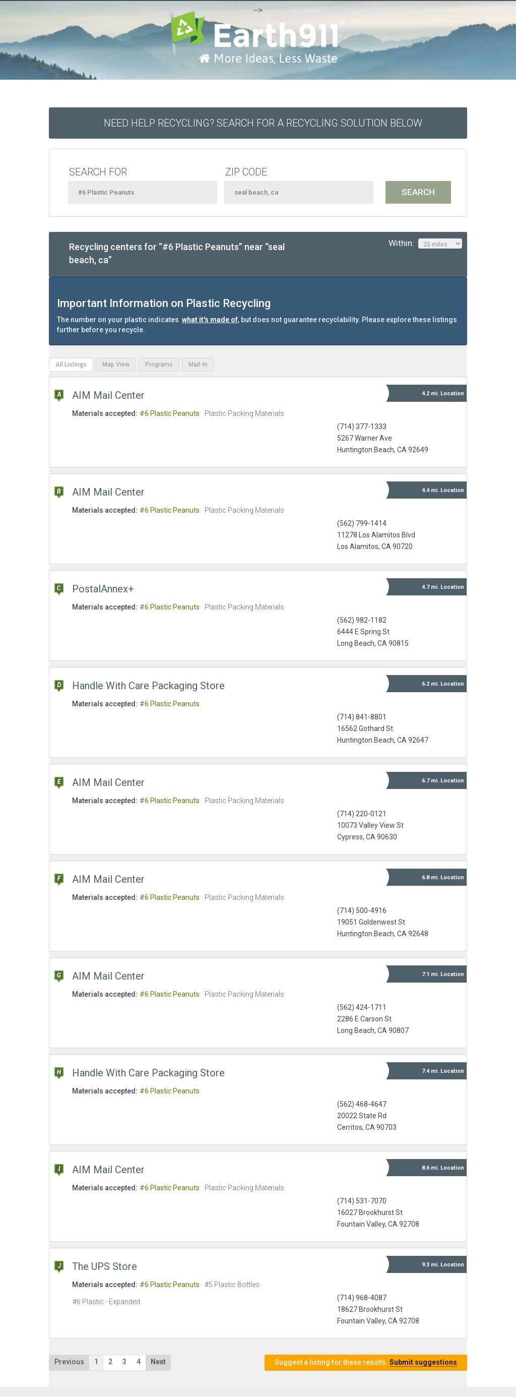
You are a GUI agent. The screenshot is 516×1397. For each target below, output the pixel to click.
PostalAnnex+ (103, 589)
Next (158, 1362)
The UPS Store (104, 1266)
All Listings (71, 364)
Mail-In (198, 364)
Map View (116, 364)
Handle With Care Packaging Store (148, 686)
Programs (159, 364)
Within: (425, 243)
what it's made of (210, 320)
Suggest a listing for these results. (366, 1362)
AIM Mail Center (108, 395)
